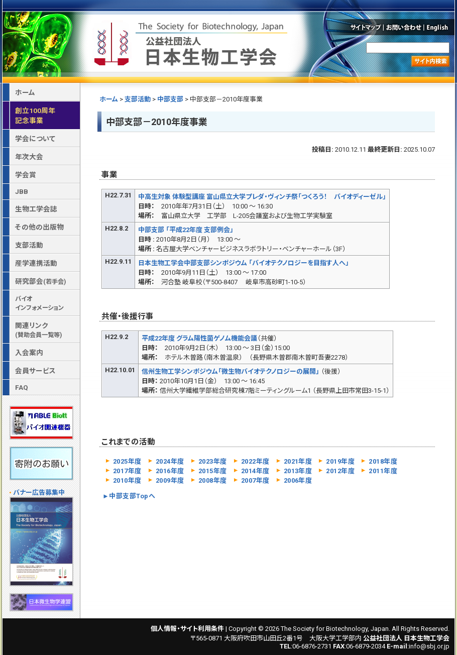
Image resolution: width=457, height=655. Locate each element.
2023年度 (212, 461)
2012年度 (340, 471)
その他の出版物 (39, 227)
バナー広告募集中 (39, 492)
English (439, 27)
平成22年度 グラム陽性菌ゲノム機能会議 (199, 338)
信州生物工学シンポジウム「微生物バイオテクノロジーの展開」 (230, 371)
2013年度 (298, 471)
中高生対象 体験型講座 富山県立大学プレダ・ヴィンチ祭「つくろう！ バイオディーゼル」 (262, 196)
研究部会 (40, 281)
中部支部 (170, 99)
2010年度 (127, 480)
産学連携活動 (36, 263)
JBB (21, 191)
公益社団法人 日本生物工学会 (192, 42)
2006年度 (298, 480)
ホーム (108, 99)
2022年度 (255, 461)
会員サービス (35, 371)
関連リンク (38, 330)
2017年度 (127, 471)
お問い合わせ (404, 27)
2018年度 (383, 461)
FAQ (21, 387)
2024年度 (170, 461)
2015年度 (212, 471)
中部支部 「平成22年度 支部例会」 (186, 230)
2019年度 (340, 461)
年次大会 (29, 157)
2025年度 (127, 461)
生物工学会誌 (36, 209)
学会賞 (25, 175)
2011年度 (383, 471)
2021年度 (298, 461)
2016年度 (170, 471)
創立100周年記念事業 (35, 115)
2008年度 (212, 480)
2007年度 (255, 480)
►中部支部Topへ (128, 496)
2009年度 (170, 480)
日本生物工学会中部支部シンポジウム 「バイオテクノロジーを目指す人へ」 (243, 263)
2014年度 (255, 471)
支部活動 (138, 99)
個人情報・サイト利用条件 (187, 628)
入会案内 (29, 353)
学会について (35, 139)
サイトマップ (365, 27)
